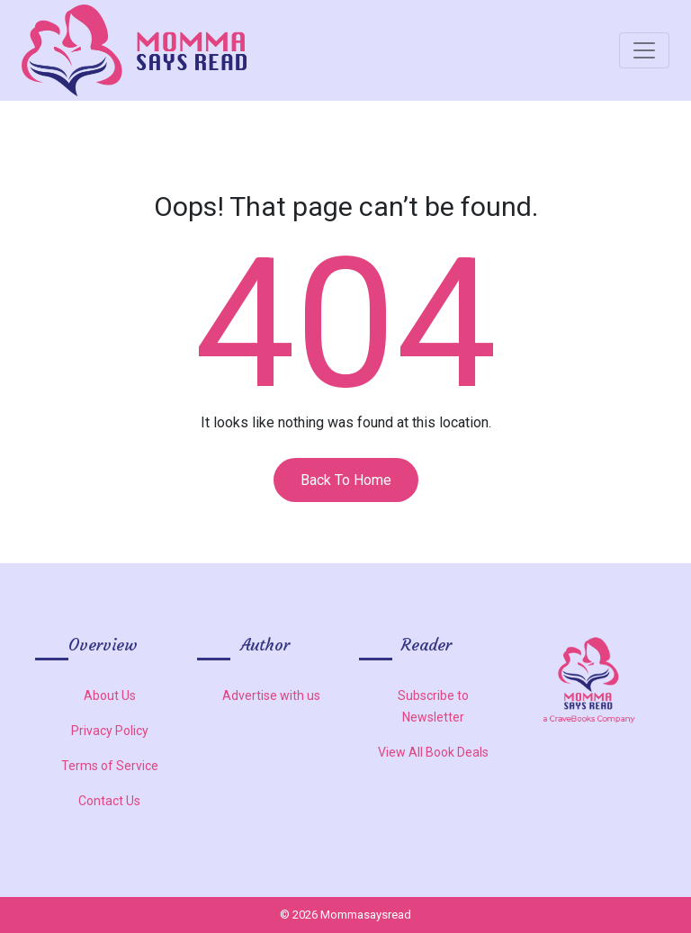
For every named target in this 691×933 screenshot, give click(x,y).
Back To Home (346, 480)
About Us (110, 695)
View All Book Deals (433, 752)
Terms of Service (109, 765)
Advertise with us (271, 695)
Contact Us (109, 801)
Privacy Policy (109, 730)
